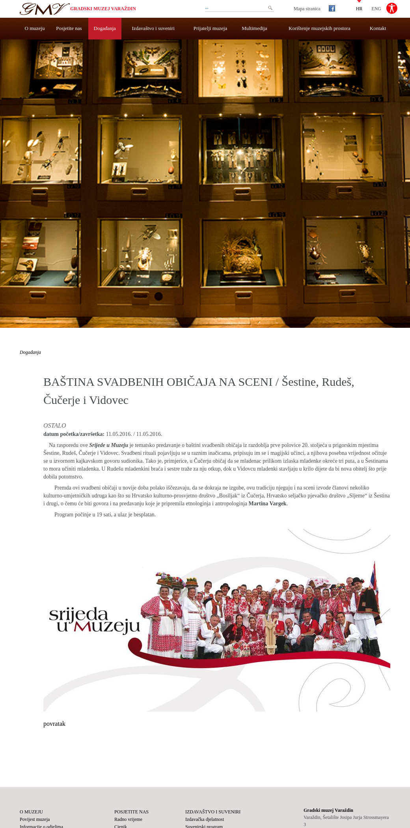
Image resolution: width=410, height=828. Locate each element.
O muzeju (35, 28)
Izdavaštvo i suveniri (153, 28)
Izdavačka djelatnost (204, 819)
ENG (376, 8)
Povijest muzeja (35, 819)
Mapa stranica (307, 8)
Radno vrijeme (128, 819)
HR (359, 8)
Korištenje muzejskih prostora (319, 28)
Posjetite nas (69, 28)
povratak (54, 723)
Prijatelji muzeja (210, 28)
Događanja (105, 28)
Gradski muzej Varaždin (103, 8)
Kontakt (378, 28)
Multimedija (254, 28)
